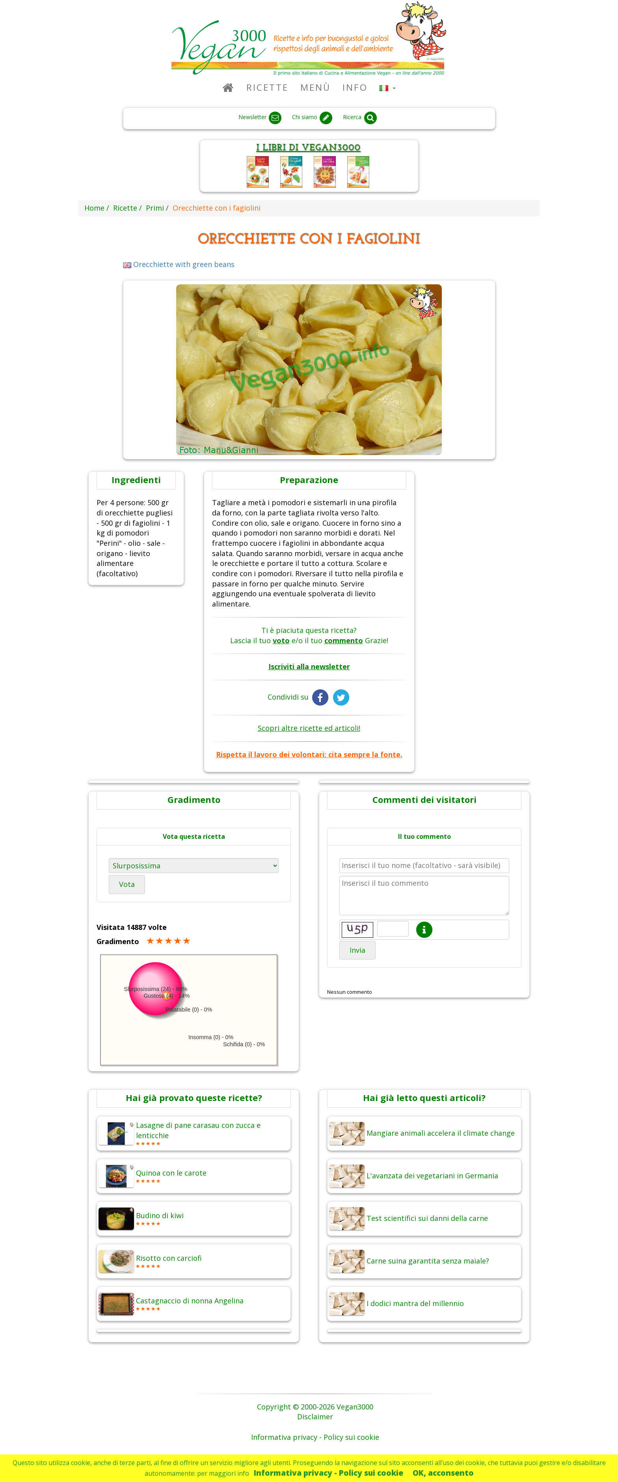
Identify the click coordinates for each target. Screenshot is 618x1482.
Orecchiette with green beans (179, 264)
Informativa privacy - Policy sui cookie (328, 1472)
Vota (127, 884)
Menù (315, 87)
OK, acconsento (443, 1472)
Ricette (267, 87)
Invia (357, 950)
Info (355, 87)
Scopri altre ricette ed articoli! (309, 728)
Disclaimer (315, 1416)
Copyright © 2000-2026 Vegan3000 (315, 1406)
